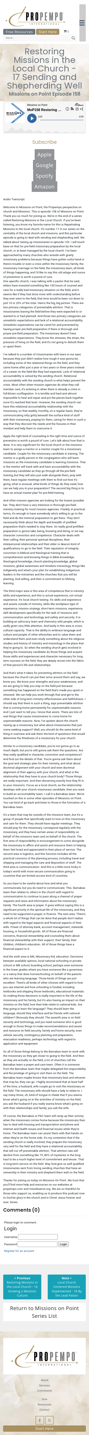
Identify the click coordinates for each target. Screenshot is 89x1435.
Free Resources (19, 31)
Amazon (44, 186)
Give (44, 1399)
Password (30, 1244)
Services (44, 1385)
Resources (44, 1404)
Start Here (48, 31)
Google (44, 165)
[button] (82, 23)
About (44, 1380)
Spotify (44, 175)
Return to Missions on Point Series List (44, 1312)
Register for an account (19, 1251)
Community (44, 1390)
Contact (44, 1409)
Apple (44, 154)
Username (31, 1237)
